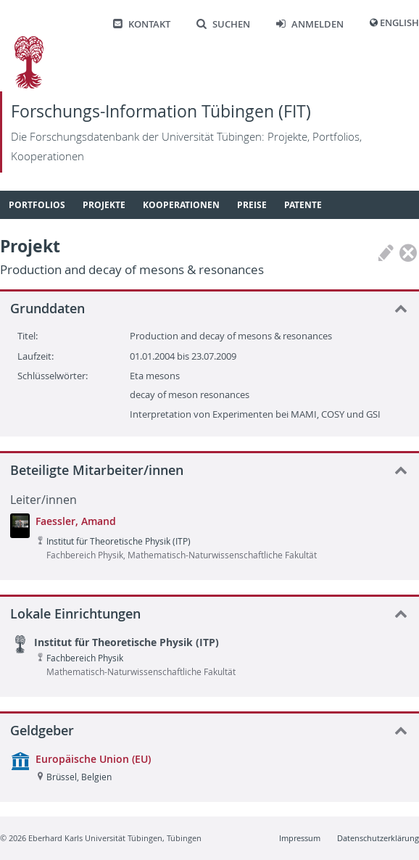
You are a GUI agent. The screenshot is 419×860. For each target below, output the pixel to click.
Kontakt (141, 24)
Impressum (299, 837)
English (399, 23)
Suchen (223, 24)
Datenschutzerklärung (378, 837)
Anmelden (310, 24)
